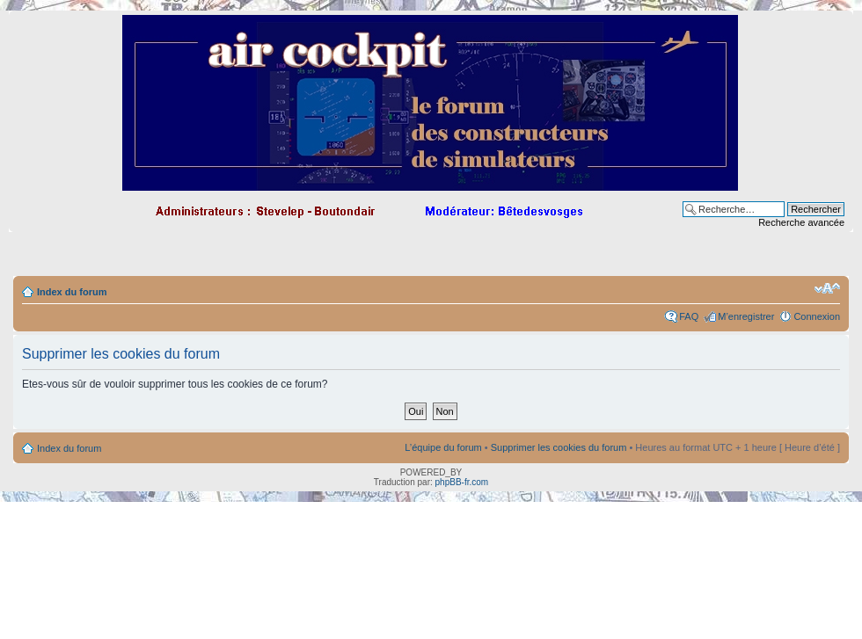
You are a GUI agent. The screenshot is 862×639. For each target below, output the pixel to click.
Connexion (816, 316)
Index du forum (71, 292)
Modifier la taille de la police (827, 288)
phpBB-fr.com (462, 482)
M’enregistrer (746, 316)
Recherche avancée (801, 222)
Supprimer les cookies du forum (559, 447)
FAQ (688, 316)
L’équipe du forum (443, 447)
